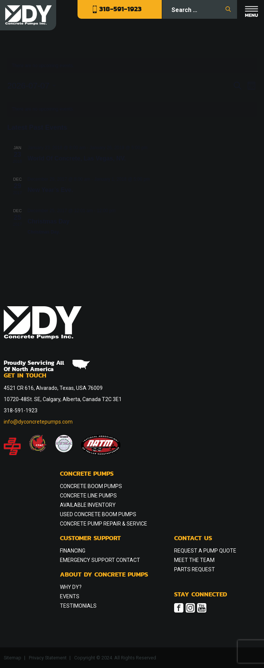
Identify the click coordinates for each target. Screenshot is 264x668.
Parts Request (194, 569)
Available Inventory (88, 505)
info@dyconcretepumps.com (38, 422)
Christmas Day (49, 221)
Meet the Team (194, 560)
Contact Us (193, 539)
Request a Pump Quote (205, 551)
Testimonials (78, 606)
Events (69, 596)
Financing (72, 551)
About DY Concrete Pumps (104, 575)
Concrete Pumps (86, 474)
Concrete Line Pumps (88, 496)
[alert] (132, 109)
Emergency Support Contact (100, 560)
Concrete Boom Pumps (91, 486)
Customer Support (90, 539)
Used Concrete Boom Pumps (98, 514)
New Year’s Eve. (50, 190)
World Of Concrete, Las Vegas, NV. (77, 158)
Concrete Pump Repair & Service (103, 524)
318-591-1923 (117, 8)
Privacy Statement (48, 658)
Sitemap (12, 658)
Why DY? (71, 587)
